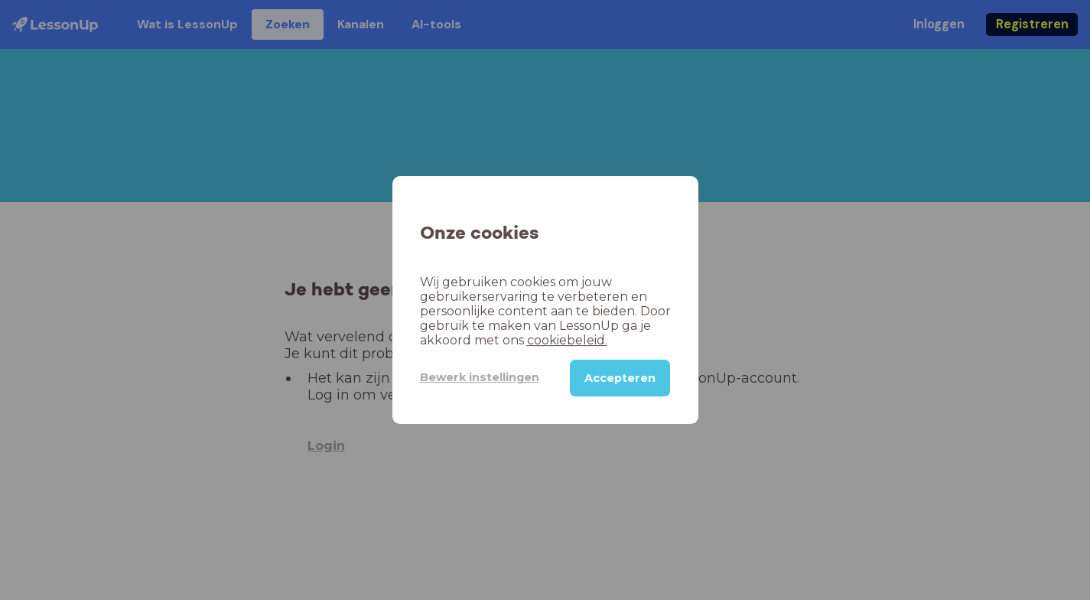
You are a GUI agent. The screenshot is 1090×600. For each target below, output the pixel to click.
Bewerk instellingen (479, 377)
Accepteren (620, 378)
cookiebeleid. (567, 340)
